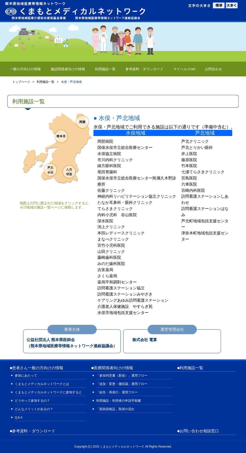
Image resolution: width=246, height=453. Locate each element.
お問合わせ (213, 69)
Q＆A (19, 417)
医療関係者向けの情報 (113, 368)
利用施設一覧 (105, 69)
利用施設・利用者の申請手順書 (118, 400)
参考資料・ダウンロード (144, 69)
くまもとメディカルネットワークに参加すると (48, 392)
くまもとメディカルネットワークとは (42, 384)
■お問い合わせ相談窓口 (198, 431)
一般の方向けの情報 (25, 69)
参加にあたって (26, 375)
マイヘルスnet (184, 69)
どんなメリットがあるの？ (34, 409)
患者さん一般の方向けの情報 (37, 368)
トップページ (21, 82)
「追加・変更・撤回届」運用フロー (121, 384)
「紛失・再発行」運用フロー (117, 392)
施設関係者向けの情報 (68, 69)
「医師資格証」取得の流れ (115, 409)
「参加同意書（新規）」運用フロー (121, 375)
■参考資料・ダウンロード (32, 431)
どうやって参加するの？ (32, 400)
